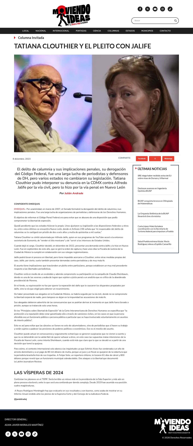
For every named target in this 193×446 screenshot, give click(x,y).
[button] (142, 158)
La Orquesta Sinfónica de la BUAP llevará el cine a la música (153, 214)
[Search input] (154, 21)
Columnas (113, 31)
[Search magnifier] (175, 21)
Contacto (165, 31)
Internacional (61, 31)
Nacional (41, 31)
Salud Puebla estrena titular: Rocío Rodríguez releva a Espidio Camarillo (154, 242)
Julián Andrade (74, 193)
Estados (130, 31)
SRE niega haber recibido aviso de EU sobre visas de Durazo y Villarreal (155, 176)
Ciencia (97, 31)
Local (25, 31)
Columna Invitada (31, 38)
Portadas (81, 31)
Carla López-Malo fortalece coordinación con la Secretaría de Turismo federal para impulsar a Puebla (155, 229)
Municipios (147, 31)
